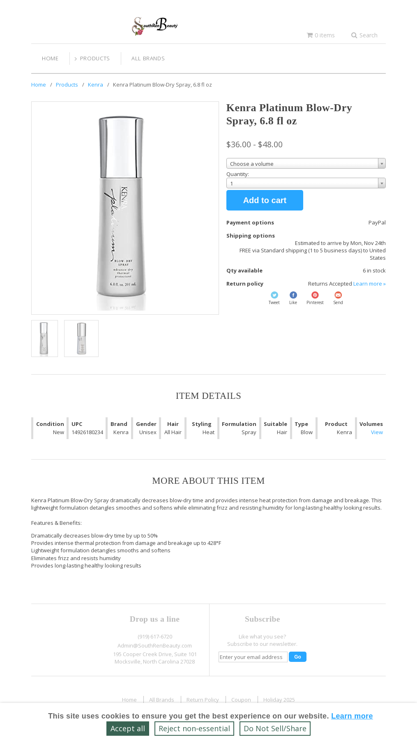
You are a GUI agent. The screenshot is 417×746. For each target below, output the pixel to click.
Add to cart (265, 200)
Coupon (241, 699)
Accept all (128, 728)
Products (95, 58)
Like (293, 302)
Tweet (274, 302)
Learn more (352, 716)
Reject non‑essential (194, 728)
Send (338, 302)
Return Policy (203, 699)
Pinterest (315, 302)
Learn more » (369, 283)
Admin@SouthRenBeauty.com (154, 645)
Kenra (95, 84)
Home (50, 58)
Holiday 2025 (279, 699)
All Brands (148, 58)
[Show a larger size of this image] (44, 338)
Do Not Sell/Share (275, 728)
